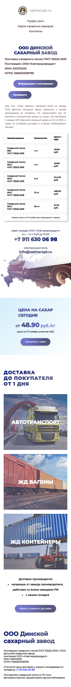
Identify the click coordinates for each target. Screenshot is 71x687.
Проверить (20, 94)
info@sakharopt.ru (35, 252)
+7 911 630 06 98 (35, 239)
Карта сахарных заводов (35, 26)
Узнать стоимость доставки (35, 608)
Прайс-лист (35, 21)
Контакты (35, 31)
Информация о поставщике (35, 83)
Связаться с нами (35, 341)
